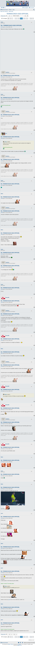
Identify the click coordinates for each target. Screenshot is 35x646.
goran (2, 513)
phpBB (19, 644)
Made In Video (10, 644)
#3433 (2, 289)
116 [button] (24, 18)
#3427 (2, 185)
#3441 (2, 423)
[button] (8, 18)
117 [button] (27, 18)
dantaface (7, 72)
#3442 (2, 448)
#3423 (2, 99)
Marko (2, 193)
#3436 (2, 340)
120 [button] (31, 18)
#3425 (2, 138)
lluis (6, 133)
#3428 (2, 198)
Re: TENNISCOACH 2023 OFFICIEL (11, 25)
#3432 (2, 267)
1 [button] (12, 18)
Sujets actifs (11, 11)
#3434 (2, 302)
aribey (2, 22)
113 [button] (16, 18)
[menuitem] (3, 8)
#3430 (2, 234)
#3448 (2, 572)
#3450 (2, 624)
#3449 (2, 608)
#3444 (2, 475)
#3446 (2, 518)
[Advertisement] (17, 51)
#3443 (2, 461)
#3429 (2, 212)
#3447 (2, 548)
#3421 (2, 27)
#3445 (2, 488)
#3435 (2, 315)
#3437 (2, 353)
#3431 (2, 254)
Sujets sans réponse (4, 11)
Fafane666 (7, 297)
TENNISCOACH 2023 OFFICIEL (17, 14)
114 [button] (18, 18)
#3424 (2, 116)
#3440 (2, 409)
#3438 (2, 366)
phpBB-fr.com (19, 645)
